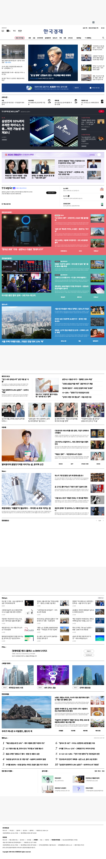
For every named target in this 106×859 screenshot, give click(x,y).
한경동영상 (5, 520)
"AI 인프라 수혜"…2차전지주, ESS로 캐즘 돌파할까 (71, 219)
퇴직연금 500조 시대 (12, 687)
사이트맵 (29, 840)
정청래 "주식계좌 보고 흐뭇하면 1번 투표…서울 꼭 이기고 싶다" (82, 602)
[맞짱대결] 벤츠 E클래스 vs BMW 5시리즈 (29, 650)
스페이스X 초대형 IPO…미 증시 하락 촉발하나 (70, 277)
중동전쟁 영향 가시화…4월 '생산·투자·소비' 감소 (13, 73)
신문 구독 (85, 28)
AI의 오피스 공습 (46, 687)
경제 (29, 38)
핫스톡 (3, 118)
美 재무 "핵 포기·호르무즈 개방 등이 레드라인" (13, 79)
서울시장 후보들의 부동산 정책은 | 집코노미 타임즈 (72, 309)
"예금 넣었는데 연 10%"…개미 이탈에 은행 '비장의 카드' (25, 743)
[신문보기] (3, 31)
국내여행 (73, 731)
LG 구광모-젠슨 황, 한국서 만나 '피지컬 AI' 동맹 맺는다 (24, 748)
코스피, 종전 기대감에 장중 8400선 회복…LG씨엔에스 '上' (12, 67)
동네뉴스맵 (63, 341)
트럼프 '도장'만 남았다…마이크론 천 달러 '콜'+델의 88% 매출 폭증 (71, 265)
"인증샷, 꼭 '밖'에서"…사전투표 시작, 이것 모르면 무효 (71, 173)
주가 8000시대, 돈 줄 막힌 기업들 (36, 103)
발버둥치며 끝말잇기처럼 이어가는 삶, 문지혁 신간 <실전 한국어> (12, 637)
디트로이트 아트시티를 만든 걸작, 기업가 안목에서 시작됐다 (72, 431)
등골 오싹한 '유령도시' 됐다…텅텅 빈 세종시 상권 (22, 754)
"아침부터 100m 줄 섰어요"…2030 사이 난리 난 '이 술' (91, 420)
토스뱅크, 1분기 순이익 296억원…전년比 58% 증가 (47, 637)
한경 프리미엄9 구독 (93, 28)
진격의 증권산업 (81, 687)
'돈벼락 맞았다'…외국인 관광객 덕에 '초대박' (77, 388)
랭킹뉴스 (4, 738)
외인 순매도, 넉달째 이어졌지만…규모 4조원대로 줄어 (71, 241)
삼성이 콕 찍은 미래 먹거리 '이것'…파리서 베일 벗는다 (81, 637)
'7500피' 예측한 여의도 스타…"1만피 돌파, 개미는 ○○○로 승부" (88, 122)
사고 (103, 771)
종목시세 (79, 297)
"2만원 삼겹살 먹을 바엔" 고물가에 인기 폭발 (77, 384)
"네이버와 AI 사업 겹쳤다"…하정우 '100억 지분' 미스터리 (98, 48)
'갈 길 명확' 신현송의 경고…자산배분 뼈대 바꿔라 (50, 75)
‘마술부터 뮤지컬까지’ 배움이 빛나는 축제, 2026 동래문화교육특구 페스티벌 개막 (72, 721)
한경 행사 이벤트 (7, 771)
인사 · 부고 (98, 771)
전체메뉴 (89, 38)
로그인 (102, 28)
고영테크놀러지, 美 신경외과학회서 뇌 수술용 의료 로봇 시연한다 (12, 611)
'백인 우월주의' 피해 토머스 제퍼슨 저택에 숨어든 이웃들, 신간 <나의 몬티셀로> (83, 621)
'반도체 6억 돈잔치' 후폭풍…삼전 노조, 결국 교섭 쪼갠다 (78, 759)
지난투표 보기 (89, 655)
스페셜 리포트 (6, 663)
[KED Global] (20, 31)
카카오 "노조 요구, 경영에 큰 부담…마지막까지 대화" (98, 68)
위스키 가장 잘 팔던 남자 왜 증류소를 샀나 (69, 475)
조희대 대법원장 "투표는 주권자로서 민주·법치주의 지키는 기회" (71, 162)
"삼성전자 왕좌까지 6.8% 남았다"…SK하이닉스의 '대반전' (79, 764)
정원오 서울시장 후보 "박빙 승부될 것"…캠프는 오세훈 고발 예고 (47, 602)
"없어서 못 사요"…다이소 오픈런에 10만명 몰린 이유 (77, 743)
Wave (4, 471)
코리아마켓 (40, 38)
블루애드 (32, 830)
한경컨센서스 (64, 251)
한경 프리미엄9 (20, 38)
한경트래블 (5, 694)
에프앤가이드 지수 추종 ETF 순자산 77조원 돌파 (12, 628)
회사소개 (5, 830)
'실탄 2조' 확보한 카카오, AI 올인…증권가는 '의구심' (72, 230)
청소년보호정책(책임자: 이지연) (69, 840)
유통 (65, 38)
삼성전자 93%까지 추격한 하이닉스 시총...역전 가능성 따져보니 (13, 127)
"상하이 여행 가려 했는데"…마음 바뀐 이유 (76, 397)
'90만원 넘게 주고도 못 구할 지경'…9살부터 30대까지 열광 (26, 759)
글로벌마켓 (48, 38)
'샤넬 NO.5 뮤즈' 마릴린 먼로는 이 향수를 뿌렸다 (71, 498)
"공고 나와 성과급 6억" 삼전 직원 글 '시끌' (15, 380)
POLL (3, 647)
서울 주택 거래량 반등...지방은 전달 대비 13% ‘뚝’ (23, 341)
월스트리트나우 (61, 261)
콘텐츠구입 (15, 840)
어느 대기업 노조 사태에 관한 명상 (90, 103)
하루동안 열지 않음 (96, 88)
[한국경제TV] (8, 31)
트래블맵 (61, 731)
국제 (60, 38)
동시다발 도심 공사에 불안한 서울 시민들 (63, 103)
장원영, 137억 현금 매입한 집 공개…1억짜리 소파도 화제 (71, 331)
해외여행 (85, 731)
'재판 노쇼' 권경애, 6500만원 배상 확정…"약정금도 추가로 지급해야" (47, 629)
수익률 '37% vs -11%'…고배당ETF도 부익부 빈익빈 (77, 748)
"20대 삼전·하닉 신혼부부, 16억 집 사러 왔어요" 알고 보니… (39, 420)
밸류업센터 (95, 341)
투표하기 (89, 651)
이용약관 (47, 840)
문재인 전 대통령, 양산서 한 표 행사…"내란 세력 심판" (43, 176)
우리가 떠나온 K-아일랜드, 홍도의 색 (17, 731)
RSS (41, 840)
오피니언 (70, 38)
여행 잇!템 (97, 731)
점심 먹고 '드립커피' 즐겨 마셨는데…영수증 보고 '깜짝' (47, 395)
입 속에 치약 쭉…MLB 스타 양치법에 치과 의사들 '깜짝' (66, 420)
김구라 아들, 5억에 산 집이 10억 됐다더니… (13, 420)
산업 (34, 38)
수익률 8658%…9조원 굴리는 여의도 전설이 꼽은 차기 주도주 (27, 764)
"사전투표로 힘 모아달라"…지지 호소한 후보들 (47, 611)
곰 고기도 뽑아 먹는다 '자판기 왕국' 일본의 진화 (71, 487)
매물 (79, 341)
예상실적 (63, 297)
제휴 (10, 840)
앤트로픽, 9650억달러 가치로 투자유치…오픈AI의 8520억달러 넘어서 (71, 287)
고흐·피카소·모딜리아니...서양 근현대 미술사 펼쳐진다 (71, 443)
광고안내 (25, 830)
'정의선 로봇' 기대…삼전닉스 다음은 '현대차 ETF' (22, 249)
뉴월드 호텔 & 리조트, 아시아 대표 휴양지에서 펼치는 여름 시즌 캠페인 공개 (72, 698)
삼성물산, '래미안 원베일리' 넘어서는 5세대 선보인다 (83, 611)
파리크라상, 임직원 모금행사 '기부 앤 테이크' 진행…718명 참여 (47, 620)
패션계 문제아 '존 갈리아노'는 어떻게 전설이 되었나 (71, 509)
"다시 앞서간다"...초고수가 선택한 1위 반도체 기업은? (88, 139)
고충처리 (18, 830)
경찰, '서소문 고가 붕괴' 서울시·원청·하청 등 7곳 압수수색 (98, 77)
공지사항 (44, 771)
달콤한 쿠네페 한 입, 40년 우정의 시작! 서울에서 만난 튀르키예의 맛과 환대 (71, 709)
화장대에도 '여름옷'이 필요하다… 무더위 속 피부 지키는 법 (26, 508)
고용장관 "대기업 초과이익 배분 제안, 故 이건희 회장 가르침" (98, 58)
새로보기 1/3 (100, 598)
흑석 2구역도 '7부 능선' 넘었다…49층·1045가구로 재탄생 (82, 628)
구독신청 (11, 830)
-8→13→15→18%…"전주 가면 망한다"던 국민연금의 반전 (79, 754)
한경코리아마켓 (7, 212)
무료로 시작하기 (51, 192)
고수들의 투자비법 (85, 118)
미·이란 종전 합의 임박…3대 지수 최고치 (19, 295)
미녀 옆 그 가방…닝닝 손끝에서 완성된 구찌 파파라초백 (12, 602)
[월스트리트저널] (14, 31)
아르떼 (4, 427)
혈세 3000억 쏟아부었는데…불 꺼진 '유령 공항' (13, 61)
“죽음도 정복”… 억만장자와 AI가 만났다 (68, 454)
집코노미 (55, 38)
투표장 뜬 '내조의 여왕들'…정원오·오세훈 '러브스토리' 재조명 (16, 176)
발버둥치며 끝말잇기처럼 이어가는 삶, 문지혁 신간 (22, 464)
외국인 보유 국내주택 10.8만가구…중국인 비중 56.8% (71, 320)
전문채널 (78, 38)
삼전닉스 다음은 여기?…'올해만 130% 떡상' (77, 379)
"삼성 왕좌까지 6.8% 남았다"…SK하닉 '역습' (15, 391)
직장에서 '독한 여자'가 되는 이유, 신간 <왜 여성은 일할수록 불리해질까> (12, 621)
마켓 (96, 251)
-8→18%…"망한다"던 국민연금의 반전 (75, 392)
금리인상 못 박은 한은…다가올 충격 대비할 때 (13, 103)
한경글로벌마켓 (7, 258)
